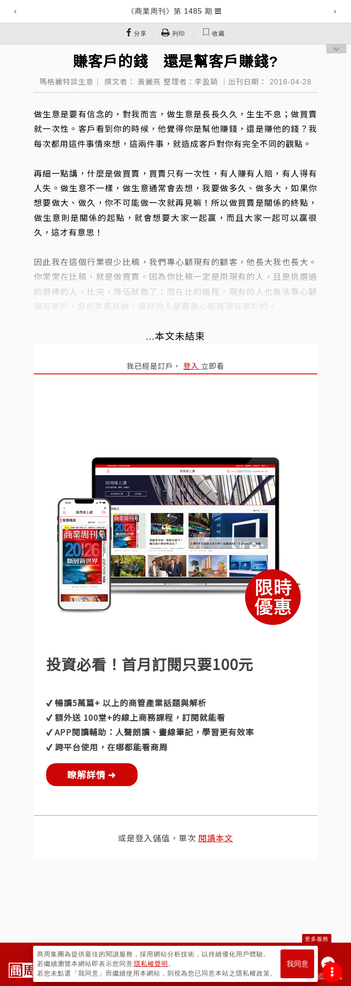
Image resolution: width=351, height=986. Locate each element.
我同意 (297, 964)
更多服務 (317, 939)
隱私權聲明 (151, 963)
